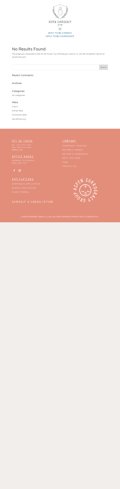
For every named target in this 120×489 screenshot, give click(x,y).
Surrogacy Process (74, 146)
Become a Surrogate (75, 154)
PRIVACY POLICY (78, 217)
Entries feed (17, 110)
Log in (15, 106)
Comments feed (19, 115)
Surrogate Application (26, 184)
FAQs (65, 162)
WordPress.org (19, 119)
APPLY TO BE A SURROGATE (60, 36)
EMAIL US (17, 150)
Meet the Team (71, 158)
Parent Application (24, 188)
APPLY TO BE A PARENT (60, 33)
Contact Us (69, 166)
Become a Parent (73, 150)
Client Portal (20, 192)
